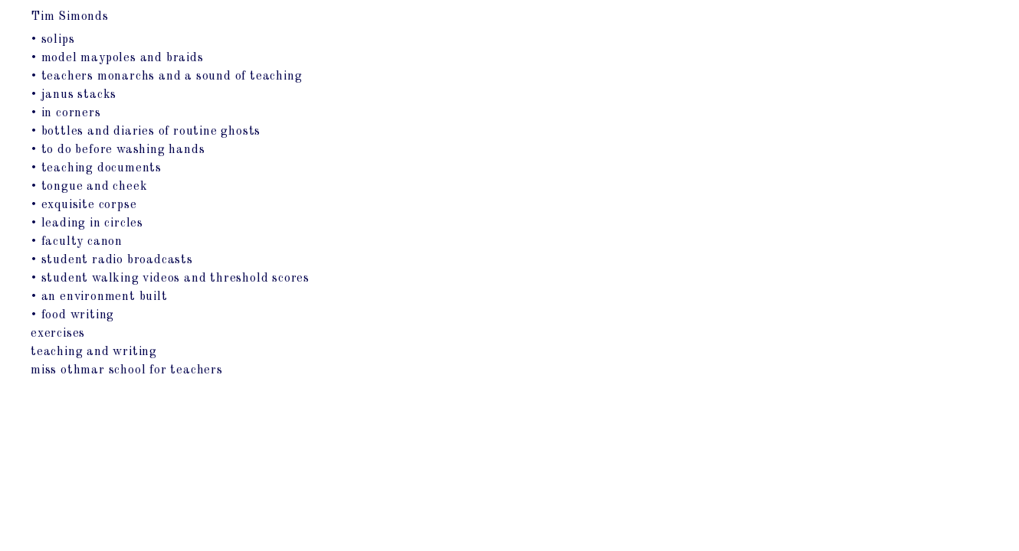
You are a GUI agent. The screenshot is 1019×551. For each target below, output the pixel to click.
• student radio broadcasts (112, 260)
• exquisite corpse (83, 205)
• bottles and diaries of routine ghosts (145, 132)
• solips (52, 40)
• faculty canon (77, 242)
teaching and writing (94, 352)
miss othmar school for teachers (127, 370)
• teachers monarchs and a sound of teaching (166, 76)
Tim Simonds (70, 17)
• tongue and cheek (89, 187)
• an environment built (99, 297)
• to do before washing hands (118, 150)
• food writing (72, 315)
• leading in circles (87, 223)
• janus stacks (73, 95)
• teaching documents (96, 168)
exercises (58, 334)
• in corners (66, 113)
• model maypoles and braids (117, 58)
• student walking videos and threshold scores (170, 278)
